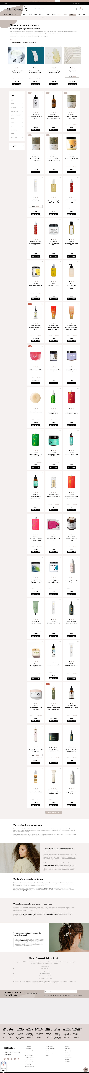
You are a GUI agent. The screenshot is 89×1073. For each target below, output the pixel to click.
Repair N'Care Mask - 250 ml (71, 370)
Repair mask (72, 71)
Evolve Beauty (68, 1051)
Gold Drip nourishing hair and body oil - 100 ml (53, 201)
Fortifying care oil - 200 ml (71, 455)
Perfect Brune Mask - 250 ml (53, 370)
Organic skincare (49, 1040)
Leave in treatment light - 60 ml (35, 666)
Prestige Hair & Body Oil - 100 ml (71, 244)
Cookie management (29, 1060)
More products (53, 812)
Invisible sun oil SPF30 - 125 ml (35, 244)
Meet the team (28, 1043)
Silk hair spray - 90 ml (71, 623)
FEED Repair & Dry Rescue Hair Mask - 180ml (53, 750)
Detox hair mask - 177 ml (53, 623)
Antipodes (67, 1055)
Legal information (28, 1054)
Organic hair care (50, 1045)
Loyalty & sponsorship (29, 1051)
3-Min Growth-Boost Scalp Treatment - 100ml (71, 750)
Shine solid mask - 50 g (35, 412)
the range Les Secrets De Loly (29, 914)
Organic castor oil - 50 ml (71, 707)
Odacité (67, 1053)
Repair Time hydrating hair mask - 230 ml (36, 581)
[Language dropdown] (83, 3)
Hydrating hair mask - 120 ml (71, 581)
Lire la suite (13, 39)
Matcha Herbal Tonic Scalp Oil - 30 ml (53, 412)
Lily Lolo (67, 1040)
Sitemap (47, 1049)
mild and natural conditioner (26, 891)
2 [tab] (17, 67)
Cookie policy (28, 1058)
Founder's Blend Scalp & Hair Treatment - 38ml (53, 708)
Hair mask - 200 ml (36, 623)
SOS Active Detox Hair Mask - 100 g (71, 117)
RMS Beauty (68, 1045)
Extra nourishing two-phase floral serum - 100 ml (53, 118)
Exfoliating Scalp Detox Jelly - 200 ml (54, 455)
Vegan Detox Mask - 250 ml (35, 286)
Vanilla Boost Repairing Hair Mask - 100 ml (54, 71)
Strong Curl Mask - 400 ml (53, 539)
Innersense (72, 868)
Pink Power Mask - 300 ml (35, 370)
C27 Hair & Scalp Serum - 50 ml (35, 117)
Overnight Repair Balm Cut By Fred (46, 888)
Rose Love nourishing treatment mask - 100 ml (71, 412)
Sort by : (69, 90)
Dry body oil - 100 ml (53, 285)
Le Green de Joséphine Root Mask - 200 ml (71, 328)
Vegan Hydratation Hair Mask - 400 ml (17, 71)
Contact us (27, 1047)
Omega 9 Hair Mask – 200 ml (71, 792)
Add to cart (17, 84)
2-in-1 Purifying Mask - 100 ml (53, 244)
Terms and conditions (29, 1056)
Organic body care (50, 1042)
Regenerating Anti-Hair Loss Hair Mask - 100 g (54, 159)
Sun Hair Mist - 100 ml (36, 792)
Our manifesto (28, 1040)
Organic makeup (49, 1047)
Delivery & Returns (29, 1049)
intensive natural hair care (25, 940)
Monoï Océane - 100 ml (53, 496)
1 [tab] (33, 67)
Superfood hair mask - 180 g (71, 539)
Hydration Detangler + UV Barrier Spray (35, 750)
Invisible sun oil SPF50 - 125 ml (71, 201)
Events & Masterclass (29, 1045)
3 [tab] (55, 67)
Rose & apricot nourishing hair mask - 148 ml (53, 792)
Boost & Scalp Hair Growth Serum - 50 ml (36, 497)
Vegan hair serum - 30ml (53, 665)
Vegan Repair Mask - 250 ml (71, 159)
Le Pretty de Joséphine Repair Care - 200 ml (53, 328)
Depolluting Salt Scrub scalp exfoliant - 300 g (35, 71)
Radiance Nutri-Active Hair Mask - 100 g (35, 159)
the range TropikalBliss (51, 914)
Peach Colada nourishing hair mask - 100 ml (71, 497)
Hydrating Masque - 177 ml (71, 666)
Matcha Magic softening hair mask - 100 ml (35, 455)
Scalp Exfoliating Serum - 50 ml (35, 328)
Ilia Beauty (67, 1042)
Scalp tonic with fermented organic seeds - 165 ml (71, 287)
